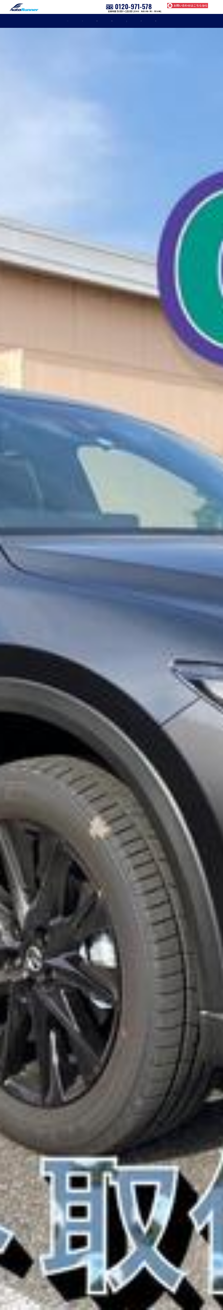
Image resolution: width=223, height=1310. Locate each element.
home (33, 21)
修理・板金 (80, 21)
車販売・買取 (111, 21)
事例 (138, 21)
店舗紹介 (188, 21)
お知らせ (161, 21)
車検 (55, 21)
